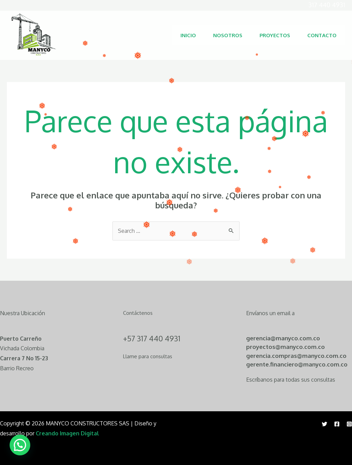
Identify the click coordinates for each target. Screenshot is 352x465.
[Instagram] (349, 424)
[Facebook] (337, 424)
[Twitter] (324, 424)
